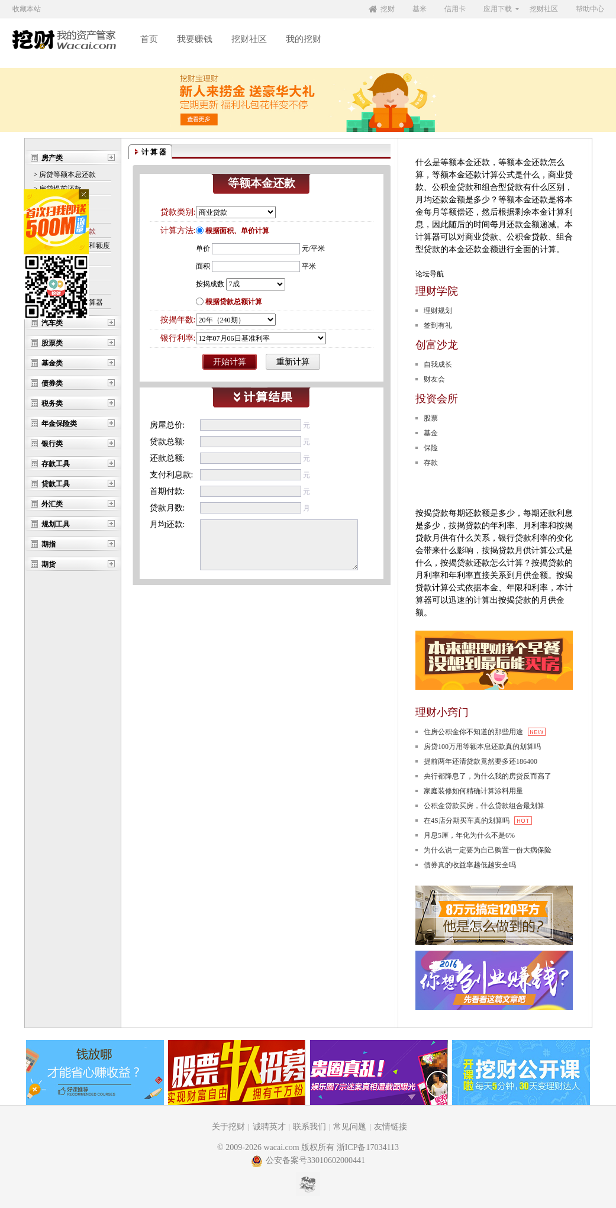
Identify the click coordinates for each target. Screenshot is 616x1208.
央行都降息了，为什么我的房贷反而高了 (488, 776)
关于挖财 (228, 1126)
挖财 (387, 9)
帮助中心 (590, 9)
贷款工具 (55, 484)
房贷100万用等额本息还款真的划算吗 (482, 746)
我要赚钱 (194, 39)
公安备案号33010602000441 (308, 1160)
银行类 (52, 444)
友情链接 (390, 1126)
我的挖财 (303, 39)
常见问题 (349, 1126)
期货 (48, 564)
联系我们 (309, 1126)
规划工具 (55, 524)
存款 (431, 462)
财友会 (434, 379)
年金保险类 (59, 423)
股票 (431, 418)
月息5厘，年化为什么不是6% (469, 835)
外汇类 (52, 504)
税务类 (52, 403)
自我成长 (438, 364)
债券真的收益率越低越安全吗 (470, 865)
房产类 (52, 158)
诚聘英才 (269, 1126)
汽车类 (52, 323)
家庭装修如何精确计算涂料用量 (473, 791)
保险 (431, 448)
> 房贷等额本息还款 (65, 174)
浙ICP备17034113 (368, 1147)
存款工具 (55, 464)
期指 (48, 544)
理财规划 (438, 310)
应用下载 (497, 9)
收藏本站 (26, 9)
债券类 (52, 383)
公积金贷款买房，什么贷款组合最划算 (484, 806)
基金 (431, 433)
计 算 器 (153, 152)
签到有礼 (438, 325)
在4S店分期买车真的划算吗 (478, 820)
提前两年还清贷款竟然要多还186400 (480, 761)
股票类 (52, 343)
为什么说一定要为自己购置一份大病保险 (488, 850)
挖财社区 (544, 9)
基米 (419, 9)
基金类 (52, 363)
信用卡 (455, 9)
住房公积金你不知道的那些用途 (485, 732)
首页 (149, 39)
